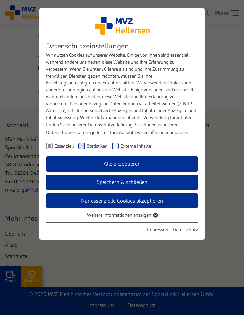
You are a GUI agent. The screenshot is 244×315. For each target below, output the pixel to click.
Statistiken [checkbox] (97, 146)
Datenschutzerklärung (110, 125)
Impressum (158, 230)
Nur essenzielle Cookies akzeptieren (122, 200)
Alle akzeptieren (122, 163)
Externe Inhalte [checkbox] (135, 146)
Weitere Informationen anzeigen (122, 215)
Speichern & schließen (122, 182)
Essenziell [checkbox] (64, 146)
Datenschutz (185, 230)
